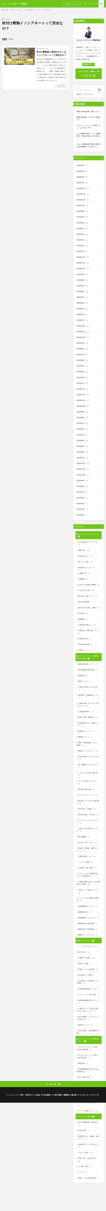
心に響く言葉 (84, 1167)
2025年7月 (82, 217)
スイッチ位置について (87, 1111)
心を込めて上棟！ (86, 591)
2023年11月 (83, 332)
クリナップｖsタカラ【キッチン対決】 (88, 1090)
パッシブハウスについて (88, 947)
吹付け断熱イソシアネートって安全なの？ (39, 10)
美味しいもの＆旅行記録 (88, 1178)
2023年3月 (82, 378)
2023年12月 (83, 326)
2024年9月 (82, 275)
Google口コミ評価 (86, 975)
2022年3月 (82, 446)
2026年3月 (82, 171)
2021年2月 (82, 515)
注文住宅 (79, 94)
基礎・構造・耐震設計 (87, 717)
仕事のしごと (84, 650)
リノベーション (88, 94)
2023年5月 (82, 366)
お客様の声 (84, 573)
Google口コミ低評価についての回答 (88, 982)
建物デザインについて (87, 935)
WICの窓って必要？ (87, 809)
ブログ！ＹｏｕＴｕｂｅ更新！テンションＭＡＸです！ (88, 126)
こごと (82, 1172)
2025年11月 (83, 194)
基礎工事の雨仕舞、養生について (88, 111)
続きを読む (61, 86)
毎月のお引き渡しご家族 (88, 608)
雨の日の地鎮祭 (85, 602)
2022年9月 (82, 412)
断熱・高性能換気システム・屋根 (88, 744)
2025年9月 (82, 206)
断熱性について (85, 737)
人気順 (10, 39)
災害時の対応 (84, 639)
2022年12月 (83, 395)
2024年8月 (82, 280)
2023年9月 (82, 343)
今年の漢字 (84, 1131)
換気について (84, 681)
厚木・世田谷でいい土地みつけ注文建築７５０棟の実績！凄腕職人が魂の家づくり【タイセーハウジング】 (60, 1203)
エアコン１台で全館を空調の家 (88, 899)
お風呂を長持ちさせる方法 (87, 688)
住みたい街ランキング (87, 843)
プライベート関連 (86, 1117)
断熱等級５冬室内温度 (87, 924)
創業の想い (84, 550)
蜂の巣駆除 (84, 837)
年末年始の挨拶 (85, 645)
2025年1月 (82, 252)
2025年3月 (82, 240)
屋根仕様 (83, 1064)
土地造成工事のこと (87, 625)
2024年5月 (82, 297)
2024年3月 (82, 309)
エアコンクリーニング (87, 795)
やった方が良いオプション (87, 782)
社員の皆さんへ (85, 556)
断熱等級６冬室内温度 (87, 929)
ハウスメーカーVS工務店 (88, 995)
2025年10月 (83, 200)
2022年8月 (82, 418)
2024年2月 (82, 315)
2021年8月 (82, 487)
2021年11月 (83, 469)
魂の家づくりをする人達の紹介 (88, 802)
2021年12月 (83, 464)
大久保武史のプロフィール (87, 543)
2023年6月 (82, 360)
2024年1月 (82, 320)
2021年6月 (82, 498)
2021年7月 (82, 492)
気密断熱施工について (87, 906)
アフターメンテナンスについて (88, 821)
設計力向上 (84, 952)
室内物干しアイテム (87, 1097)
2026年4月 (82, 166)
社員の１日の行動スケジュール (88, 830)
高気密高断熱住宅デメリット (88, 1002)
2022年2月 (82, 452)
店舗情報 (83, 579)
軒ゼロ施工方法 (85, 1077)
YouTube (83, 614)
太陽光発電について (87, 856)
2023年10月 (83, 338)
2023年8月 (82, 349)
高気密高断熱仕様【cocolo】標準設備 (88, 1070)
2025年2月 (82, 246)
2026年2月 (82, 177)
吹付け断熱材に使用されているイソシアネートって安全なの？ (51, 53)
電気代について (85, 1025)
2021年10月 (83, 475)
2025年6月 (82, 223)
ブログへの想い (85, 1153)
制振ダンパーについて (87, 751)
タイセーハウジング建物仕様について (88, 1040)
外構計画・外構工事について (88, 632)
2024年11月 (83, 263)
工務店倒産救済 (85, 712)
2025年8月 (82, 211)
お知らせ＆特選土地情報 (88, 585)
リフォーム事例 (85, 862)
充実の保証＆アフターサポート (88, 758)
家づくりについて (16, 10)
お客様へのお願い (86, 958)
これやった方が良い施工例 (87, 774)
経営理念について (86, 568)
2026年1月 (82, 183)
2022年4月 (82, 441)
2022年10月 (83, 406)
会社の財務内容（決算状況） (88, 1123)
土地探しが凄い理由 (87, 868)
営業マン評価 (84, 964)
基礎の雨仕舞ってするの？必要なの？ (88, 118)
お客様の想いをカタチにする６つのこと (88, 705)
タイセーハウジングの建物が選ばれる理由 (88, 657)
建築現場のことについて (88, 918)
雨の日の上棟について (87, 596)
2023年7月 (82, 355)
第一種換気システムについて (88, 766)
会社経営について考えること (88, 1146)
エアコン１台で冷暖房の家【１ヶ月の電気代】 (87, 875)
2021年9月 (82, 481)
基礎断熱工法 (84, 912)
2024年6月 (82, 292)
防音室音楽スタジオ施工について (88, 724)
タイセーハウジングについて (88, 535)
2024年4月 (82, 303)
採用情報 (83, 619)
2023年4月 (82, 372)
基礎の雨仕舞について (87, 664)
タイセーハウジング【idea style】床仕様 (87, 1056)
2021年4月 (82, 504)
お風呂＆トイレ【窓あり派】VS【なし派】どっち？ (88, 1010)
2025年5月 (82, 229)
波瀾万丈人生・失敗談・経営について (88, 1137)
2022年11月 (83, 401)
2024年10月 (83, 269)
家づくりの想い (85, 562)
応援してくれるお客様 (87, 969)
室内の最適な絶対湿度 (87, 670)
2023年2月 (82, 383)
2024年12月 (83, 257)
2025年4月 (82, 234)
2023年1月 (82, 389)
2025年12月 (83, 189)
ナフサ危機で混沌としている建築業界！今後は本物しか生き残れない (88, 135)
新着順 (4, 39)
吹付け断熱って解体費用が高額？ (88, 1032)
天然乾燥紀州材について (88, 989)
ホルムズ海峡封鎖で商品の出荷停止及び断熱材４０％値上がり (88, 145)
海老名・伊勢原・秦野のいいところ (88, 849)
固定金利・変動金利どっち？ (88, 696)
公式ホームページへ (73, 4)
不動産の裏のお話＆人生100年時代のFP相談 (88, 883)
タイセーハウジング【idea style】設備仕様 (87, 1048)
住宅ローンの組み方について (88, 891)
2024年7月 (82, 286)
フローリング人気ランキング (88, 1104)
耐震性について (85, 731)
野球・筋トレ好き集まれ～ (87, 1159)
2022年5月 (82, 435)
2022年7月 (82, 423)
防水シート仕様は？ (87, 1083)
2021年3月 (82, 509)
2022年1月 (82, 458)
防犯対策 (83, 676)
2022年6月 (82, 429)
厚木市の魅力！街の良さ (88, 815)
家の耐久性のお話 (86, 789)
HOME (6, 10)
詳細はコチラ (88, 64)
